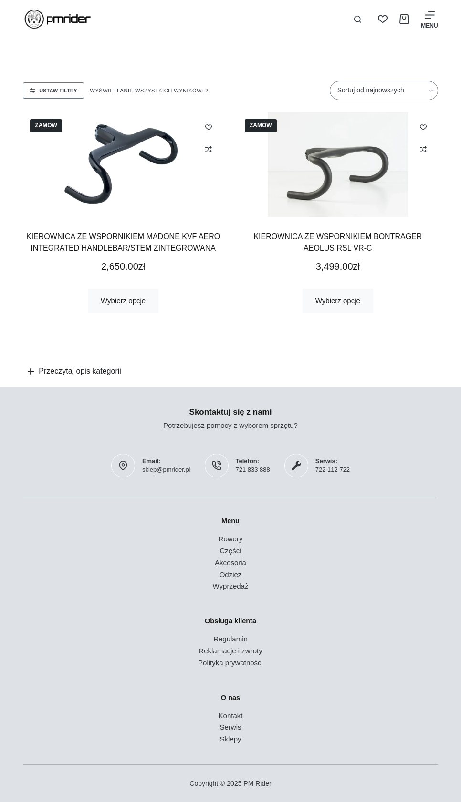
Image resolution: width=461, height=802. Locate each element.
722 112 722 (332, 469)
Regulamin (230, 639)
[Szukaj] (357, 19)
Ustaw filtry (53, 90)
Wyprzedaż (231, 586)
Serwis (230, 727)
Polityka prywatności (230, 663)
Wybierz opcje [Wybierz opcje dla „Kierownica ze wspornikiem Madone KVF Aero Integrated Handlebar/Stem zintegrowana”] (123, 300)
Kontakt (231, 715)
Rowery (231, 539)
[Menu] (429, 19)
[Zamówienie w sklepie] (384, 90)
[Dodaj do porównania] (208, 149)
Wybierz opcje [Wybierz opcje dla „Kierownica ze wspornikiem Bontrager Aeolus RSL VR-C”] (337, 300)
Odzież (231, 574)
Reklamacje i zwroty (230, 651)
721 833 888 (253, 469)
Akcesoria (230, 562)
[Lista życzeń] (383, 19)
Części (230, 551)
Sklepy (230, 739)
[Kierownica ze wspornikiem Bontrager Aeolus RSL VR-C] (338, 164)
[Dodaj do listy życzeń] (208, 126)
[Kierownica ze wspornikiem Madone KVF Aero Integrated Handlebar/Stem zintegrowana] (123, 164)
